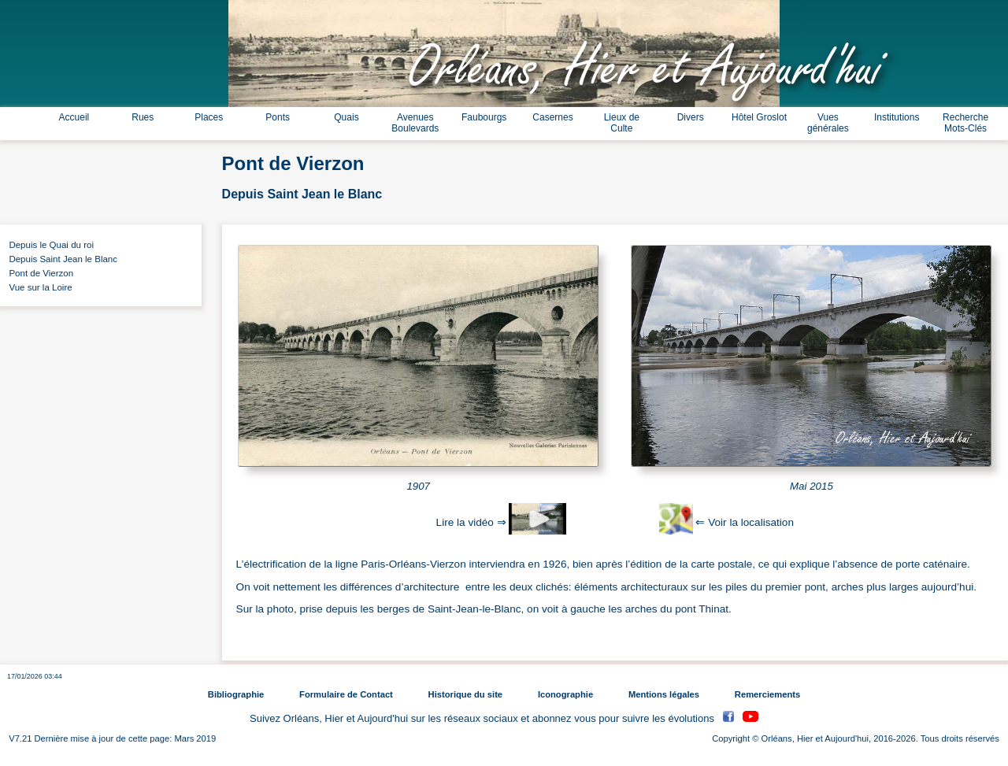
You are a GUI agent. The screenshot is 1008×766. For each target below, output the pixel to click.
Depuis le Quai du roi (49, 245)
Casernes (552, 117)
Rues (143, 117)
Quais (346, 117)
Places (209, 117)
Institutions (896, 117)
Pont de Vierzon (38, 273)
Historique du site (465, 694)
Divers (690, 117)
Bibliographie (236, 694)
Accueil (74, 117)
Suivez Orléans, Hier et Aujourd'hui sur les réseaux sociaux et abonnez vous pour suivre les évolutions (483, 718)
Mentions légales (663, 694)
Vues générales (828, 123)
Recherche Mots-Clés (965, 123)
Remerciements (767, 694)
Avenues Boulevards (415, 123)
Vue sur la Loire (38, 287)
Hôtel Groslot (759, 117)
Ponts (277, 117)
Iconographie (565, 694)
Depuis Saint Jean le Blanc (60, 259)
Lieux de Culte (621, 123)
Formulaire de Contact (346, 694)
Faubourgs (483, 117)
